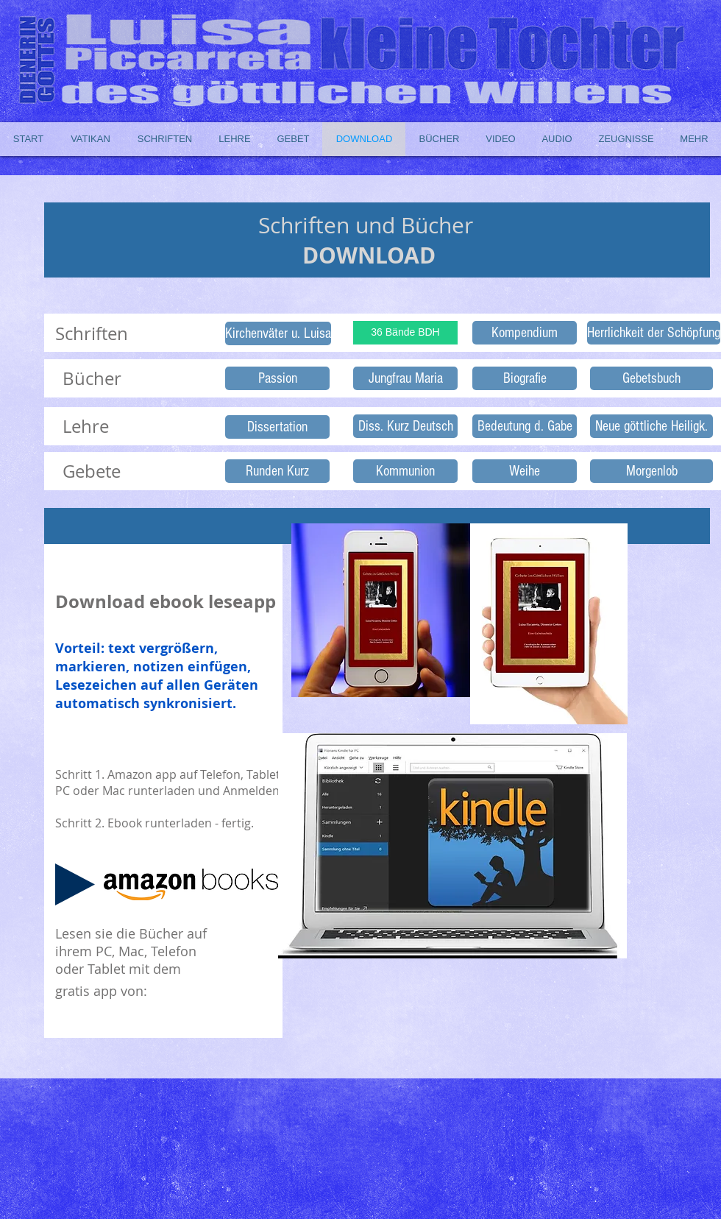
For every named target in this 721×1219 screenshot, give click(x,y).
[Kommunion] (405, 471)
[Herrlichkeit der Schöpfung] (653, 332)
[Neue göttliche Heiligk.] (651, 426)
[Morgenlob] (651, 471)
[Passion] (277, 378)
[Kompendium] (524, 332)
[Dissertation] (277, 427)
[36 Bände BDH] (405, 332)
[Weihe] (524, 471)
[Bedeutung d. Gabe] (524, 426)
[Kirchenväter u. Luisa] (278, 333)
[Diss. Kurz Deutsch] (405, 426)
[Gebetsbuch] (651, 378)
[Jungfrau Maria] (405, 378)
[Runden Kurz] (277, 471)
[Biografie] (524, 378)
